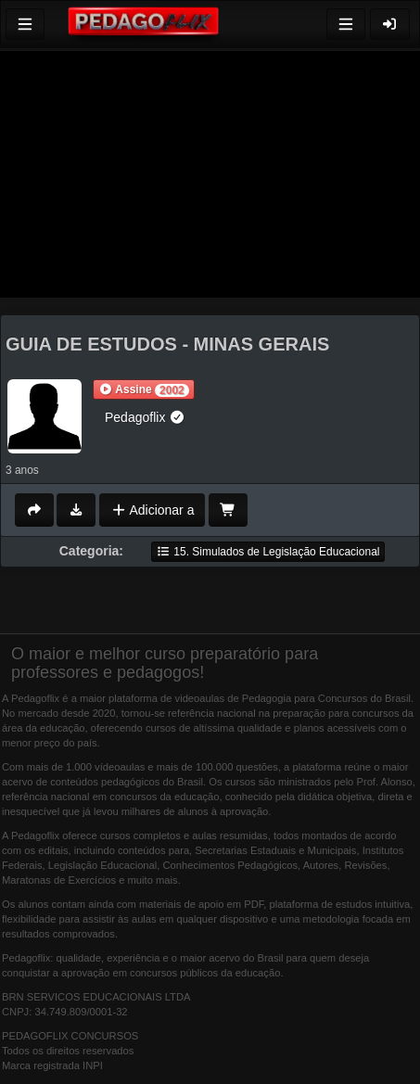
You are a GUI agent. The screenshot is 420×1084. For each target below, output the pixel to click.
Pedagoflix (145, 417)
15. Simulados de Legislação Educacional (268, 551)
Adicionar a (152, 510)
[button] (144, 389)
